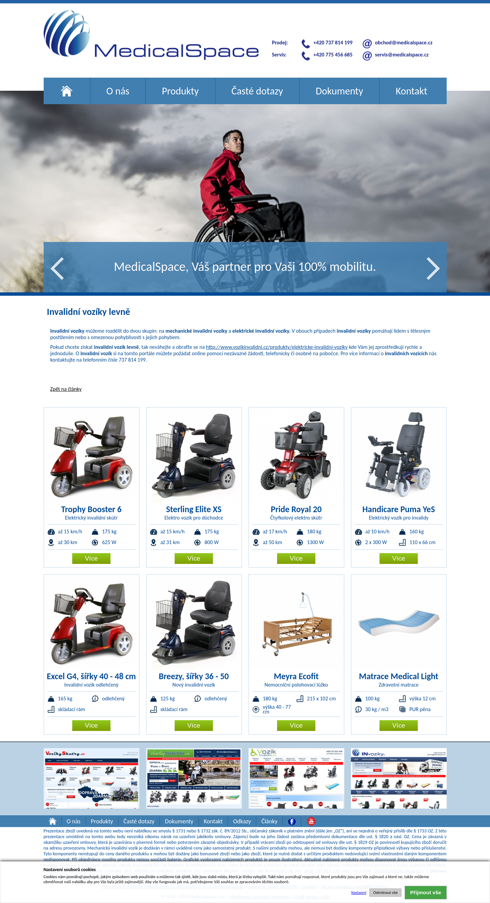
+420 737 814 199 (332, 42)
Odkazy (242, 821)
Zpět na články (66, 389)
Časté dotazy (257, 91)
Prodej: (280, 42)
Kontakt (411, 91)
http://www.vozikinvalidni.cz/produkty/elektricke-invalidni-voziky (277, 347)
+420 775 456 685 (332, 54)
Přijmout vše (425, 892)
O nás (118, 91)
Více (91, 558)
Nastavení (358, 892)
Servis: (279, 54)
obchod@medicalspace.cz (404, 42)
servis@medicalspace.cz (402, 54)
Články (269, 821)
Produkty (180, 91)
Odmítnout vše (385, 893)
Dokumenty (339, 91)
